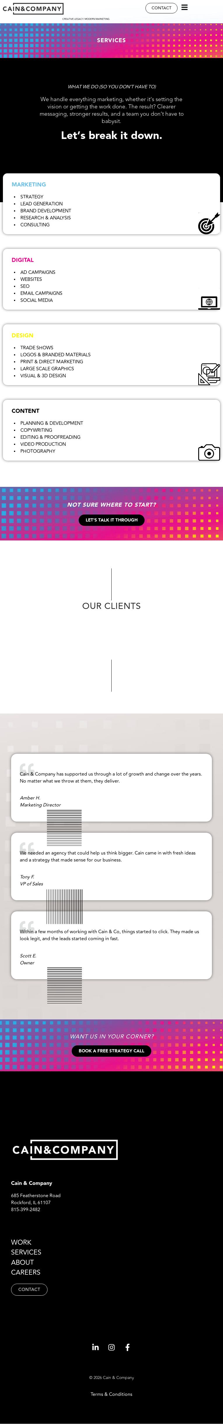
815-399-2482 (25, 1210)
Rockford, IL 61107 (31, 1203)
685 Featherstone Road (36, 1196)
